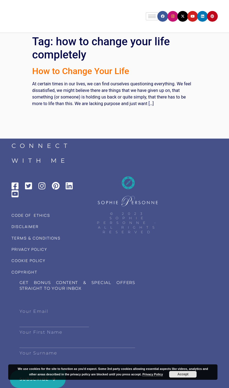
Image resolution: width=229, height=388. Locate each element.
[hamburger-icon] (152, 16)
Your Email (33, 311)
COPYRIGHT (24, 272)
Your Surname (38, 353)
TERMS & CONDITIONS (36, 238)
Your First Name (40, 332)
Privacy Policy (153, 374)
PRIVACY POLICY (29, 249)
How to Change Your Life (80, 71)
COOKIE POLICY (29, 260)
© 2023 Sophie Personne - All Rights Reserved (128, 223)
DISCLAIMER (25, 226)
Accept (182, 374)
